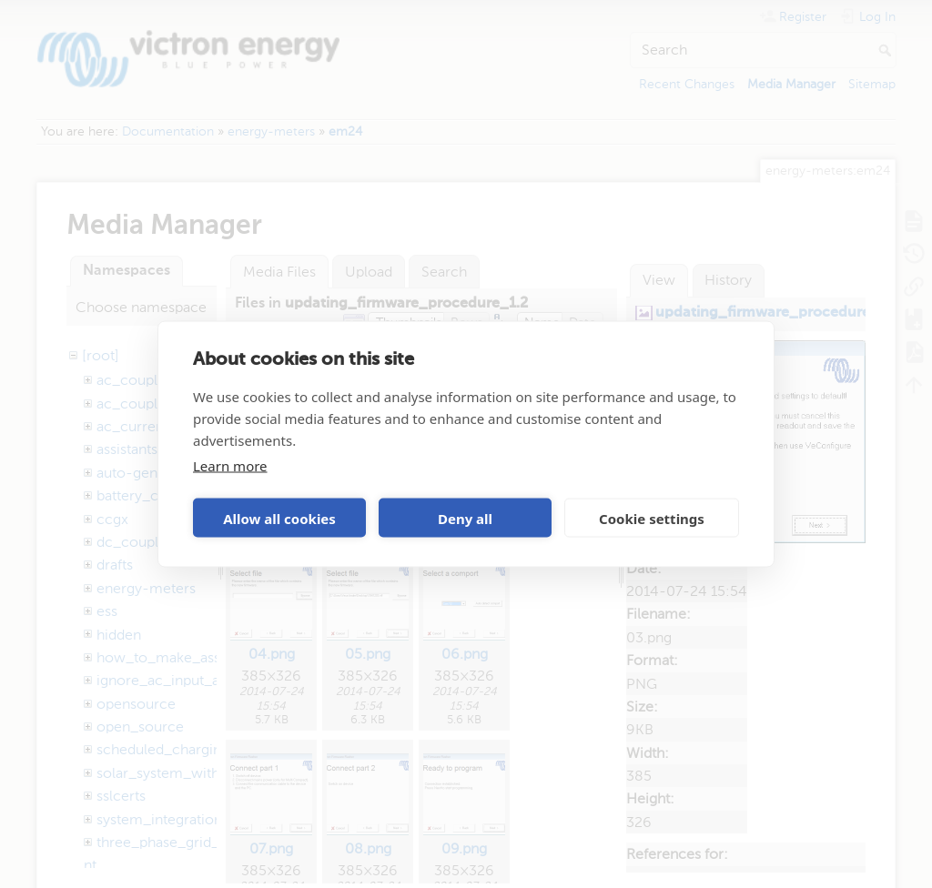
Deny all (465, 518)
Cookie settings (651, 518)
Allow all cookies (279, 518)
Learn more (230, 466)
